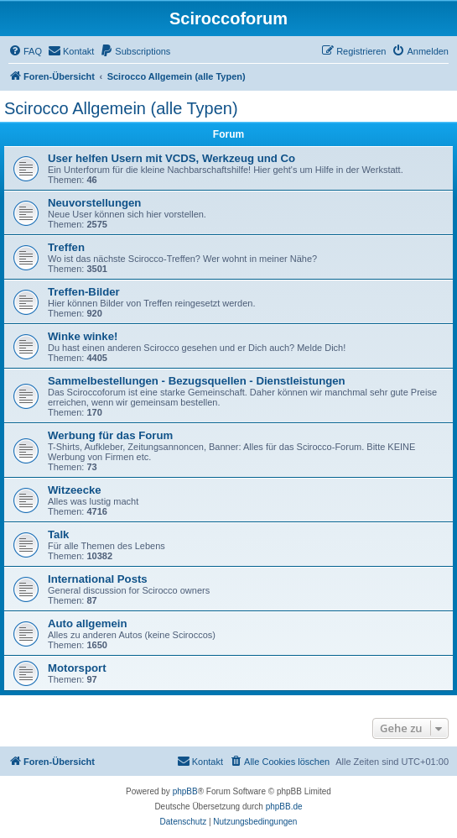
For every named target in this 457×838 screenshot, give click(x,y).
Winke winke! (82, 336)
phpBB (185, 791)
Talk (58, 534)
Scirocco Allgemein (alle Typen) (121, 108)
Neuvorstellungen (94, 202)
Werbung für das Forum (110, 435)
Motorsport (77, 668)
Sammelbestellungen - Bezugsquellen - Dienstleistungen (196, 380)
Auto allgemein (87, 623)
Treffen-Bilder (84, 291)
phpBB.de (284, 806)
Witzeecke (74, 490)
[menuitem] (25, 51)
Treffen (66, 247)
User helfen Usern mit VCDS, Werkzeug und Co (171, 158)
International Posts (98, 579)
